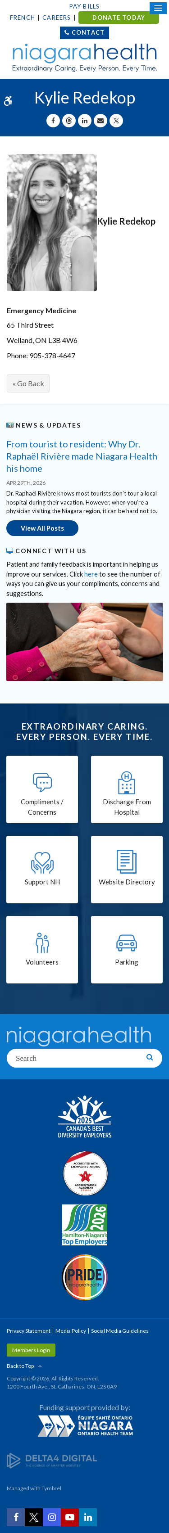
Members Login (31, 1350)
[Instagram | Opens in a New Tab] (52, 1517)
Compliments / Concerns (42, 807)
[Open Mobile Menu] (158, 8)
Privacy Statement (28, 1330)
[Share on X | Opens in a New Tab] (116, 120)
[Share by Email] (100, 120)
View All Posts (42, 528)
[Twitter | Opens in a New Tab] (34, 1517)
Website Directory (127, 882)
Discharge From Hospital (127, 807)
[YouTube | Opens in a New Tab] (70, 1517)
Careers (56, 17)
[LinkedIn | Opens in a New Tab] (88, 1517)
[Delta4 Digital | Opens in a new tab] (52, 1460)
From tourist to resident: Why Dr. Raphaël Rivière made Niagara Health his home (81, 455)
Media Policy (70, 1330)
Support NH (42, 882)
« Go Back (28, 383)
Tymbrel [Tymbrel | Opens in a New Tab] (51, 1488)
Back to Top (20, 1365)
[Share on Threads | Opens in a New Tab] (69, 120)
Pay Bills (84, 6)
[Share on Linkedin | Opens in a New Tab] (84, 120)
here (91, 574)
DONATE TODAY (118, 17)
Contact (88, 32)
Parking (126, 962)
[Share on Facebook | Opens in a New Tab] (53, 120)
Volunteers (42, 962)
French (22, 17)
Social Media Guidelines (120, 1330)
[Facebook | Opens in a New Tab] (16, 1517)
